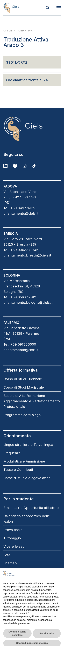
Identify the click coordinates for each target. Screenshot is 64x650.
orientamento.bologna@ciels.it (28, 303)
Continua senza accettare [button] (17, 633)
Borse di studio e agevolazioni (27, 478)
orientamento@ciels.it (20, 213)
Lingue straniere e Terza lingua (28, 445)
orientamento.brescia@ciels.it (27, 255)
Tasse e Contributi (18, 470)
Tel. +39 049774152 (19, 208)
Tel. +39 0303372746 (20, 250)
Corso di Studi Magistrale (23, 387)
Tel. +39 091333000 (19, 344)
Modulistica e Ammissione (24, 461)
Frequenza (11, 453)
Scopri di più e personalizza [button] (32, 643)
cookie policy (51, 596)
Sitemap (10, 563)
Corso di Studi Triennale (22, 379)
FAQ (6, 555)
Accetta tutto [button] (46, 633)
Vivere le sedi (14, 546)
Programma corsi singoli (22, 415)
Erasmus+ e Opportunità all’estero (31, 508)
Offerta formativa (18, 30)
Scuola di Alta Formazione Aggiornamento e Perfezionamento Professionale (31, 401)
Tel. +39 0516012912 (19, 297)
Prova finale (13, 530)
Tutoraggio (12, 538)
